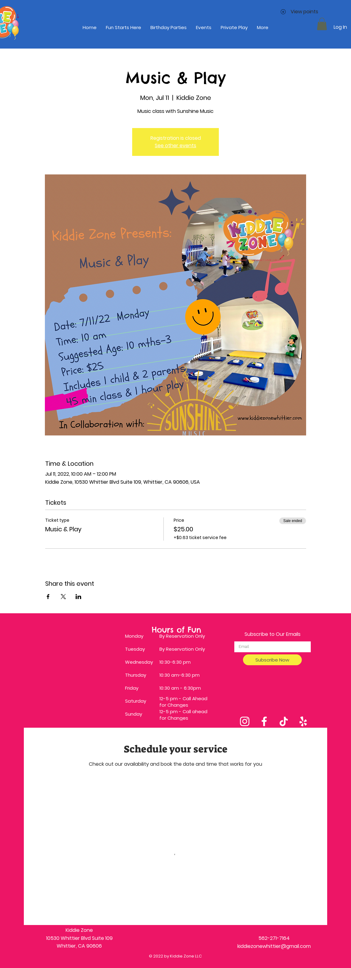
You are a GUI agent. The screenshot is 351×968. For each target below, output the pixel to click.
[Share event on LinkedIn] (78, 596)
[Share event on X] (63, 596)
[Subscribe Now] (272, 659)
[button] (322, 24)
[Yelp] (303, 721)
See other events (175, 145)
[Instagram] (244, 721)
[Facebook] (264, 721)
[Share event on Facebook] (48, 596)
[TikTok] (283, 721)
